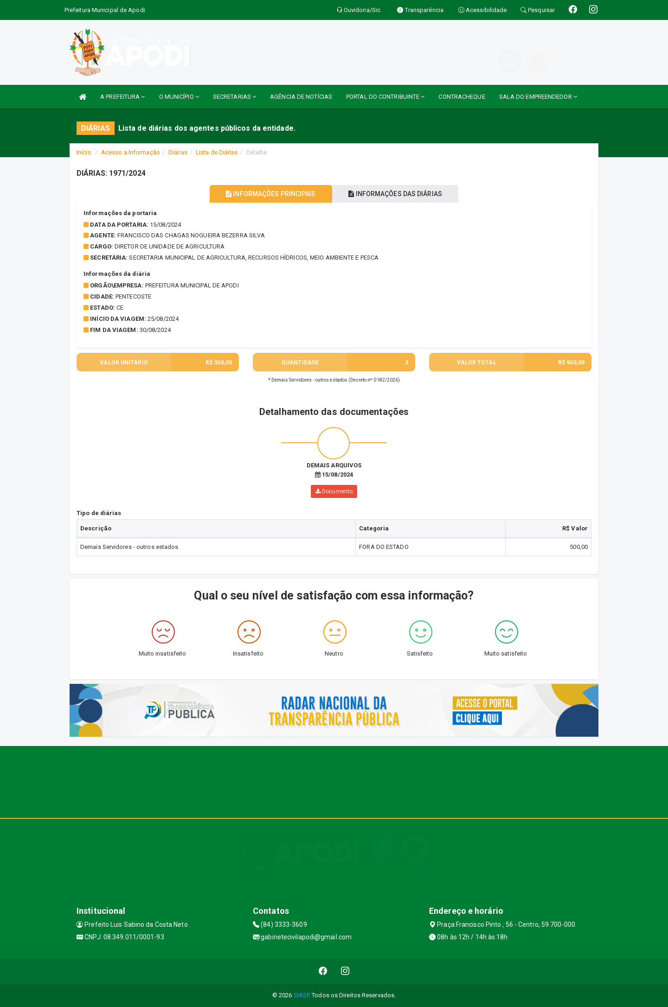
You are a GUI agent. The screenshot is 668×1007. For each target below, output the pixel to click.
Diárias (177, 152)
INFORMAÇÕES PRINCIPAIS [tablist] (268, 194)
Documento (334, 491)
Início (84, 152)
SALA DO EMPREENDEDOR (538, 96)
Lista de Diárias (217, 152)
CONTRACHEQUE (461, 96)
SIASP (301, 995)
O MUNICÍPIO (179, 96)
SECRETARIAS (234, 96)
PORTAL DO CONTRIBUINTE (385, 96)
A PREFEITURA (122, 96)
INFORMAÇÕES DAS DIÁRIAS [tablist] (398, 194)
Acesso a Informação (130, 152)
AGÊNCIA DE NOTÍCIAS (301, 96)
